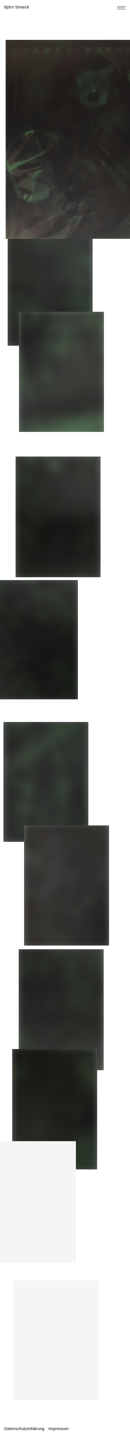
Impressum (58, 1428)
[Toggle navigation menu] (121, 8)
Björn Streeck (16, 7)
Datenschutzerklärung (24, 1428)
